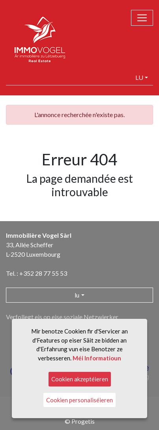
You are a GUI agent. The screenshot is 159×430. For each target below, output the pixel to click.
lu (139, 77)
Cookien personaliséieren (79, 399)
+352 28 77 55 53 (43, 273)
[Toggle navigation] (142, 18)
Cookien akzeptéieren (79, 379)
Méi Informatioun (97, 358)
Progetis (83, 421)
